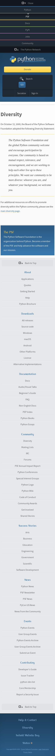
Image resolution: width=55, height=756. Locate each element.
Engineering (27, 551)
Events (27, 621)
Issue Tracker (27, 675)
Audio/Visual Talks (27, 387)
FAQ (27, 399)
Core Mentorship (27, 688)
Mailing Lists (27, 447)
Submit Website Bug (27, 735)
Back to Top (27, 263)
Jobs (27, 36)
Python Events (27, 628)
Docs (27, 23)
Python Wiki (27, 491)
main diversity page (10, 211)
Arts (27, 532)
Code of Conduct (27, 497)
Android (27, 345)
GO (22, 84)
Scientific (27, 563)
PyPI (27, 30)
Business (27, 538)
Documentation (27, 374)
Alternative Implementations (27, 364)
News (27, 580)
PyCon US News (27, 605)
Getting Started (27, 291)
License (27, 358)
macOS (27, 339)
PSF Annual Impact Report (27, 466)
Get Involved (27, 509)
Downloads (27, 313)
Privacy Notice (27, 752)
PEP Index (27, 412)
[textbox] (31, 79)
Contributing (27, 662)
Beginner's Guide (27, 393)
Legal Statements (43, 749)
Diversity (27, 441)
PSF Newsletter (27, 592)
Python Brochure (27, 304)
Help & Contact (27, 720)
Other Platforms (27, 351)
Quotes (27, 285)
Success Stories (27, 525)
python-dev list (27, 682)
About (27, 272)
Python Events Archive (27, 640)
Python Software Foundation (29, 749)
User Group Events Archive (27, 646)
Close (27, 3)
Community (27, 43)
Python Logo (27, 484)
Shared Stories (27, 516)
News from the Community (28, 611)
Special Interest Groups (27, 478)
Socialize (21, 93)
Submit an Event (27, 653)
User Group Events (27, 634)
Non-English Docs (27, 405)
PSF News (27, 599)
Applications (27, 279)
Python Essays (27, 424)
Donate (27, 69)
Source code (27, 326)
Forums (27, 459)
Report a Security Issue (27, 694)
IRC (27, 453)
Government (27, 557)
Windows (27, 333)
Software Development (27, 570)
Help (27, 297)
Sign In (34, 93)
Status (27, 743)
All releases (27, 320)
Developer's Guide (27, 669)
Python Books (27, 418)
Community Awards (27, 503)
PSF (27, 16)
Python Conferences (28, 472)
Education (28, 545)
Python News (27, 586)
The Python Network (27, 49)
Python (27, 10)
